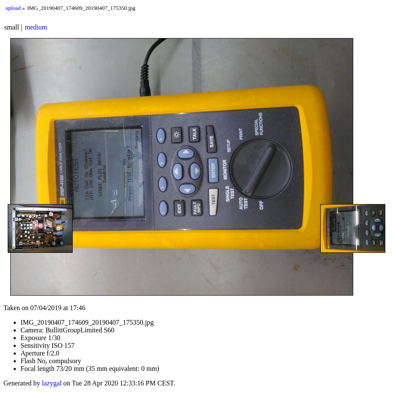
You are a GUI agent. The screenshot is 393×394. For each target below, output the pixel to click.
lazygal (52, 383)
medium (36, 27)
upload (13, 8)
